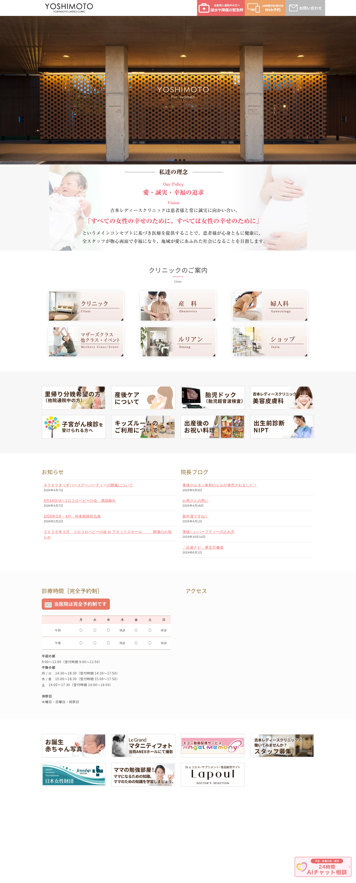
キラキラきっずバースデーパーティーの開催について (88, 485)
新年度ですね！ (196, 516)
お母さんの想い (196, 501)
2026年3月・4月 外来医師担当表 (72, 516)
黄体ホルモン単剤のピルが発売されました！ (220, 485)
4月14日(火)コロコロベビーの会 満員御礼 (80, 501)
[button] (172, 160)
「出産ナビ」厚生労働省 (203, 547)
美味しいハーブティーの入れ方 (209, 532)
